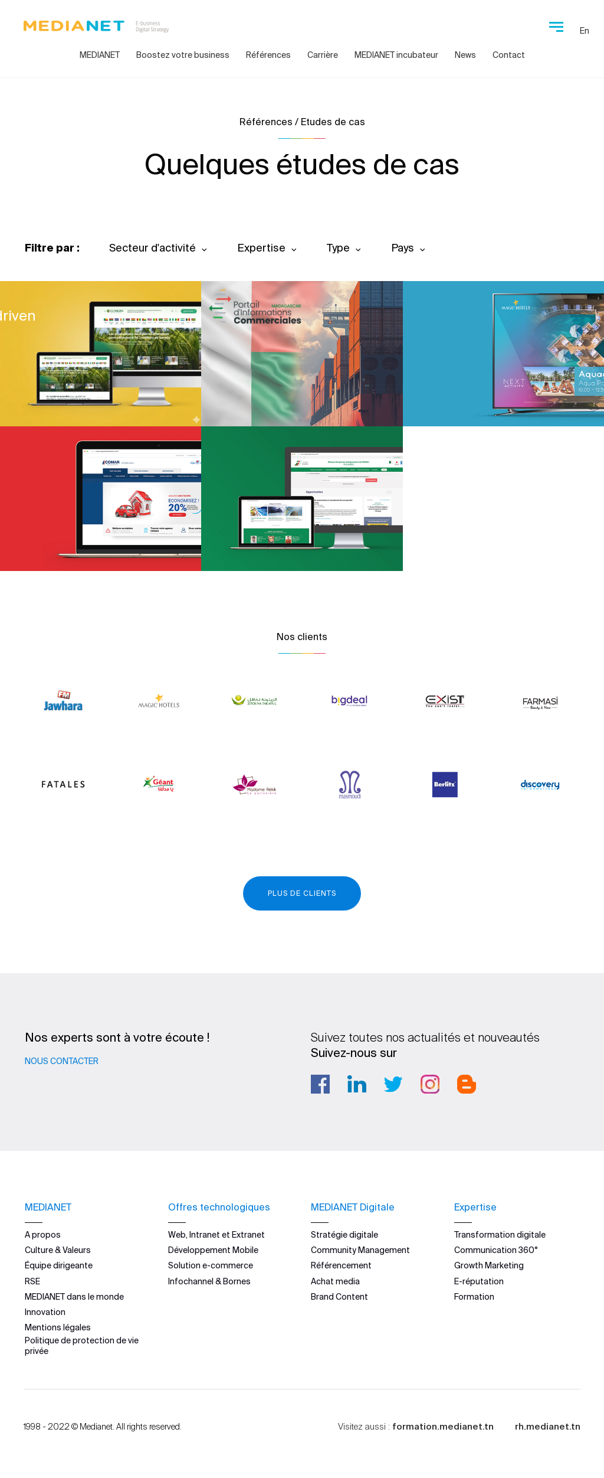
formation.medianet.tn (443, 1426)
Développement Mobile (213, 1250)
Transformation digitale (500, 1234)
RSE (32, 1281)
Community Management (360, 1250)
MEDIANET (100, 55)
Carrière (322, 55)
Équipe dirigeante (59, 1265)
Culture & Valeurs (58, 1250)
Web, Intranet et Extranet (216, 1234)
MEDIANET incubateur (396, 55)
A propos (43, 1234)
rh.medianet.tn (547, 1426)
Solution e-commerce (210, 1265)
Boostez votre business (182, 55)
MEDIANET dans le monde (74, 1296)
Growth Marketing (489, 1265)
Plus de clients (302, 893)
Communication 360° (496, 1250)
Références (268, 55)
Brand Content (339, 1296)
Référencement (341, 1265)
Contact (509, 55)
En (584, 30)
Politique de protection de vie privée (82, 1346)
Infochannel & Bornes (209, 1281)
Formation (474, 1296)
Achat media (335, 1281)
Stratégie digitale (344, 1234)
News (465, 55)
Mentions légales (58, 1327)
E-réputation (479, 1281)
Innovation (45, 1312)
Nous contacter (62, 1061)
